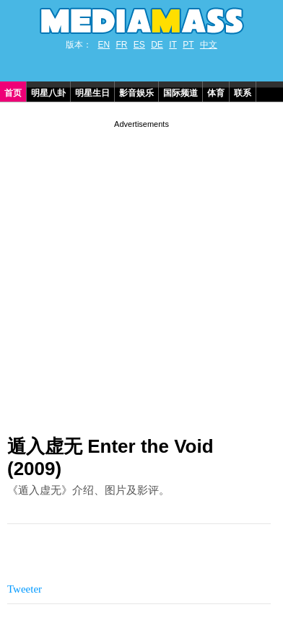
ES (139, 45)
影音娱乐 (136, 93)
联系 (242, 93)
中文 (208, 45)
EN (103, 45)
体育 (216, 93)
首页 (13, 93)
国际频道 (180, 93)
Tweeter (24, 589)
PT (188, 45)
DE (157, 45)
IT (173, 45)
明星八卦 (48, 93)
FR (121, 45)
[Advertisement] (141, 272)
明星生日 (92, 93)
